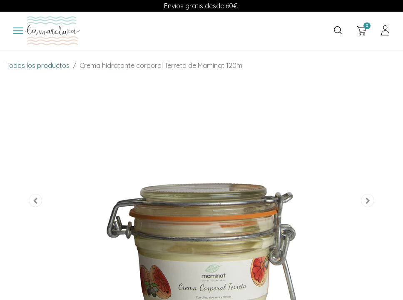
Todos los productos (38, 65)
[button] (35, 200)
